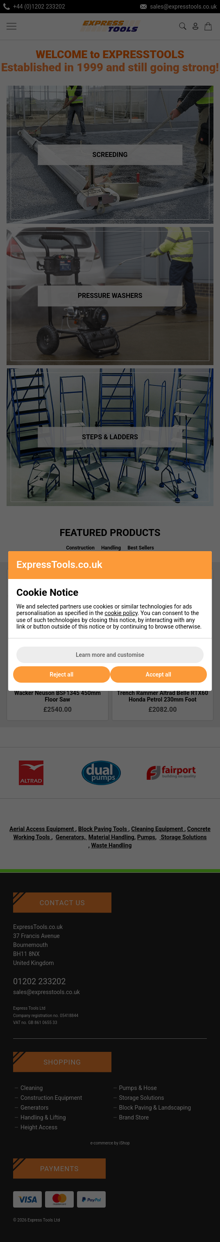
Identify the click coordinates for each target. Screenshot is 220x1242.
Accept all (158, 674)
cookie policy (121, 613)
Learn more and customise (110, 655)
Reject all (61, 674)
